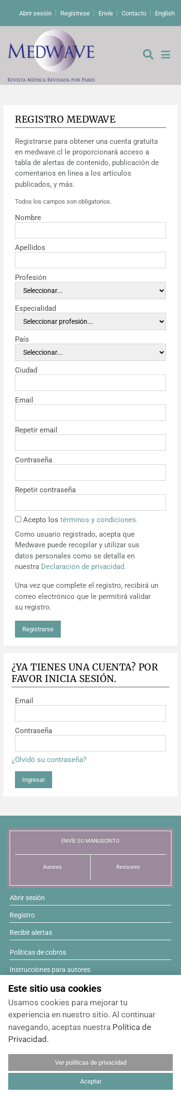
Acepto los (80, 519)
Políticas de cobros (38, 952)
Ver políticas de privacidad (90, 1062)
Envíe (105, 13)
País (22, 339)
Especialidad (35, 308)
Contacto (134, 13)
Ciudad (26, 370)
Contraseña (33, 460)
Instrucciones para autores (50, 969)
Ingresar (33, 779)
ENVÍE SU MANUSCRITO (90, 841)
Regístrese (75, 13)
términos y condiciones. (99, 519)
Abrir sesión (35, 13)
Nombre (28, 217)
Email (24, 400)
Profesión (30, 277)
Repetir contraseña (45, 490)
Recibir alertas (31, 932)
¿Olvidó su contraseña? (49, 759)
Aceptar (90, 1081)
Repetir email (36, 430)
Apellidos (30, 247)
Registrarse (38, 629)
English (165, 13)
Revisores (128, 867)
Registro (22, 915)
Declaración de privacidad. (83, 566)
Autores (52, 867)
